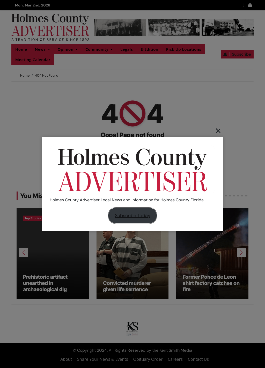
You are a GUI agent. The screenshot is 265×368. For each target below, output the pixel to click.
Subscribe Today (132, 215)
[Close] (218, 130)
